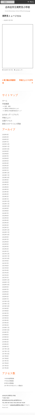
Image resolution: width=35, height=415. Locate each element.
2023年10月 (5, 206)
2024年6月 (5, 187)
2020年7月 (5, 289)
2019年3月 (5, 323)
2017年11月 (5, 351)
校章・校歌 (7, 106)
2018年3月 (5, 342)
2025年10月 (5, 149)
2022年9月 (5, 237)
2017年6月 (5, 363)
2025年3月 (5, 165)
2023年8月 (5, 211)
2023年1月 (5, 227)
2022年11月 (5, 232)
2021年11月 (5, 256)
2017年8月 (5, 358)
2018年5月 (5, 337)
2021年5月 (5, 268)
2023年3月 (5, 223)
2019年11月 (5, 304)
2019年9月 (5, 308)
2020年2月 (5, 296)
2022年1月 (5, 251)
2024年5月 (5, 189)
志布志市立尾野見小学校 (17, 7)
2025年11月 (5, 146)
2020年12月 (5, 280)
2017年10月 (5, 354)
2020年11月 (5, 282)
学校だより (6, 117)
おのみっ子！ (19, 70)
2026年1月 (5, 142)
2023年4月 (5, 220)
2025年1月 (5, 170)
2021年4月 (5, 270)
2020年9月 (5, 287)
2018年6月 (5, 334)
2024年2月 (5, 196)
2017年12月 (5, 349)
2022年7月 (5, 239)
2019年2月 (5, 325)
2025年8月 (5, 154)
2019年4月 (5, 320)
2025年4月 (5, 163)
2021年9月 (5, 261)
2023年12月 (5, 201)
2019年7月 (5, 313)
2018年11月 (5, 327)
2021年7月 (5, 263)
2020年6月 (5, 292)
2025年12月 (5, 144)
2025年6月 (5, 158)
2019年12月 (5, 301)
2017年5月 (5, 365)
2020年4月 (5, 294)
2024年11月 (5, 175)
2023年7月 (5, 213)
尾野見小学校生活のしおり (11, 108)
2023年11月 (5, 204)
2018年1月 (5, 346)
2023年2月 (5, 225)
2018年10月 (5, 330)
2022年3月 (5, 246)
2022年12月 (5, 230)
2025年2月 (5, 168)
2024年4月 (5, 192)
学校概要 (5, 104)
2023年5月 (5, 218)
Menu (32, 2)
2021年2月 (5, 275)
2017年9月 (5, 356)
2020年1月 (5, 299)
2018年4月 (5, 339)
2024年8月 (5, 182)
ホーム (4, 100)
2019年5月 (5, 318)
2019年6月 (5, 315)
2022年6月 (5, 242)
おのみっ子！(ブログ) (10, 114)
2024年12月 (5, 173)
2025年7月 (5, 156)
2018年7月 (5, 332)
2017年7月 (5, 361)
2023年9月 (5, 208)
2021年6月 (5, 265)
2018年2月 (5, 344)
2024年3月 (5, 194)
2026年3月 (5, 137)
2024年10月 (5, 177)
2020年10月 (5, 284)
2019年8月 (5, 311)
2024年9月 (5, 180)
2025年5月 (5, 161)
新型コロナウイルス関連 (11, 124)
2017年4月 (5, 368)
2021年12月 (5, 254)
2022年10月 (5, 234)
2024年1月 (5, 199)
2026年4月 (5, 134)
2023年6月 (5, 215)
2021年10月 (5, 258)
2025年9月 (5, 151)
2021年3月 (5, 273)
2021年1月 (5, 277)
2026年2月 (5, 139)
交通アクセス (7, 121)
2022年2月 (5, 249)
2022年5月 (5, 244)
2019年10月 (5, 306)
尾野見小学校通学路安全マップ (12, 111)
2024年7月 (5, 184)
